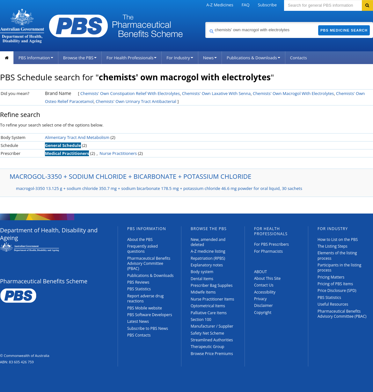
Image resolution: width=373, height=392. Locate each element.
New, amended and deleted (208, 242)
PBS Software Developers (149, 314)
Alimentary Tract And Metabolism (77, 137)
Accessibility (264, 292)
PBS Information (35, 58)
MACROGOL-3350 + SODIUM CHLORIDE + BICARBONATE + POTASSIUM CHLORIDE (130, 176)
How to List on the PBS (338, 239)
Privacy (260, 298)
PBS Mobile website (144, 308)
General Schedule (63, 145)
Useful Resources (333, 304)
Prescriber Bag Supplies (212, 285)
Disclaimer (263, 305)
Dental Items (202, 278)
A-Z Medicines (219, 5)
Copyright (262, 312)
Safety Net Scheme (207, 333)
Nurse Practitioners (118, 153)
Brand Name (58, 93)
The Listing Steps (332, 246)
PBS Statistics (139, 289)
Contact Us (264, 285)
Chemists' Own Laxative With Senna (216, 93)
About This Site (267, 278)
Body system (202, 271)
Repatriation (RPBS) (208, 258)
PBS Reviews (138, 282)
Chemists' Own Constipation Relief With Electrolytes (130, 93)
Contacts (298, 58)
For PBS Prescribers (271, 244)
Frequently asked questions (142, 248)
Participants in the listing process (339, 267)
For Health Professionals (131, 58)
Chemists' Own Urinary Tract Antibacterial (136, 101)
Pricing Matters (331, 277)
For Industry (179, 58)
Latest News (138, 321)
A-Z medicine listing (208, 251)
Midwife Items (203, 292)
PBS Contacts (139, 335)
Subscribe (267, 5)
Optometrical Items (208, 306)
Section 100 (201, 319)
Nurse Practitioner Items (212, 299)
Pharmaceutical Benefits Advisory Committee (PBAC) (148, 264)
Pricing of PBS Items (335, 284)
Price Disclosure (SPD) (337, 290)
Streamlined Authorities (212, 340)
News (210, 58)
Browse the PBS (80, 58)
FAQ (246, 5)
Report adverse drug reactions (145, 298)
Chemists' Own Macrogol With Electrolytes (293, 93)
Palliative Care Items (209, 313)
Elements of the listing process (337, 255)
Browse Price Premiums (212, 353)
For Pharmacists (268, 251)
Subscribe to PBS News (147, 328)
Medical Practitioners (67, 153)
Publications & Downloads (253, 58)
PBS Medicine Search (344, 30)
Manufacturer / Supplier (212, 326)
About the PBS (140, 239)
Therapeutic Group (207, 346)
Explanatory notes (207, 265)
